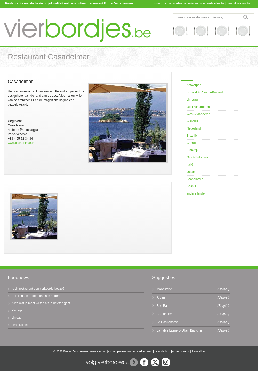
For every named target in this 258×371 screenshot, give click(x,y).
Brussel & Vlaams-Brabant (205, 92)
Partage (17, 310)
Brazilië (192, 136)
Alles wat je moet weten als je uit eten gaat (41, 303)
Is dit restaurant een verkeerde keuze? (38, 289)
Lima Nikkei (20, 325)
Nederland (194, 128)
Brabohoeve (165, 314)
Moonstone (164, 289)
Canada (192, 143)
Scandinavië (195, 179)
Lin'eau (16, 317)
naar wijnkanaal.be (238, 3)
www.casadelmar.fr (21, 143)
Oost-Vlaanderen (198, 107)
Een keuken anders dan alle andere (36, 296)
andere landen (196, 193)
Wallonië (192, 121)
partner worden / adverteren (180, 3)
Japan (191, 172)
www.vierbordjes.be (102, 351)
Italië (190, 164)
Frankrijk (192, 150)
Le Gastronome (167, 322)
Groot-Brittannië (197, 157)
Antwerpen (194, 85)
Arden (161, 297)
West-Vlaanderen (199, 114)
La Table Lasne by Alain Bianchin (179, 330)
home (156, 3)
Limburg (192, 99)
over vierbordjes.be (212, 3)
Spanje (191, 186)
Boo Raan (163, 306)
